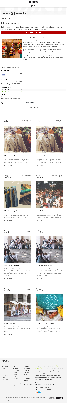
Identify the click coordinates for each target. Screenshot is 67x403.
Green (15, 382)
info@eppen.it (44, 384)
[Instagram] (37, 392)
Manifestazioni (5, 18)
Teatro (4, 381)
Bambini (15, 368)
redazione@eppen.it (44, 386)
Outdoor (16, 370)
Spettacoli (5, 379)
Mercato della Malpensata (12, 156)
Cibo (14, 366)
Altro (14, 385)
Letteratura (5, 375)
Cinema (5, 370)
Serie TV (5, 372)
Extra (15, 372)
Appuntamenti (17, 383)
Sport (14, 376)
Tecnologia (16, 378)
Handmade (16, 380)
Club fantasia (41, 211)
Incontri (5, 373)
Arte (4, 368)
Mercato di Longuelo (11, 211)
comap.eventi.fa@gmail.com (11, 67)
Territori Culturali (27, 367)
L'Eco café (27, 370)
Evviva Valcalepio (9, 323)
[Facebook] (35, 392)
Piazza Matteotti (5, 97)
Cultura (5, 366)
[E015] (39, 392)
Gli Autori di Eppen (28, 385)
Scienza (4, 383)
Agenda (26, 380)
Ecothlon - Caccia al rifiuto (45, 323)
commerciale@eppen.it (45, 387)
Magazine (27, 378)
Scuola (15, 374)
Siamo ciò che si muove (11, 266)
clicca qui (49, 389)
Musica (4, 377)
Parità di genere (26, 373)
